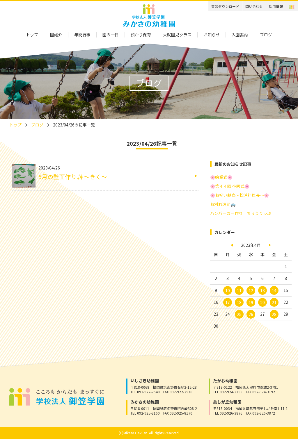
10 (227, 290)
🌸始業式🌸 (221, 177)
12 (251, 290)
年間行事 (82, 35)
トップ (32, 35)
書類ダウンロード (225, 6)
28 (274, 314)
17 (227, 302)
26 (251, 314)
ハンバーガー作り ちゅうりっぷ (240, 213)
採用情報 (276, 6)
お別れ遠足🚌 (222, 204)
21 (274, 302)
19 (251, 302)
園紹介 (56, 35)
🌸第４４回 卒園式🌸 (229, 186)
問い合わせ (254, 6)
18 (239, 302)
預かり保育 (141, 35)
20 (262, 302)
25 (239, 314)
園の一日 (110, 35)
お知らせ (211, 35)
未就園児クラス (177, 35)
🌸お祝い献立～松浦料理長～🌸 (239, 195)
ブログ (266, 35)
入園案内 (240, 35)
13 (262, 290)
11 (239, 290)
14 (274, 290)
